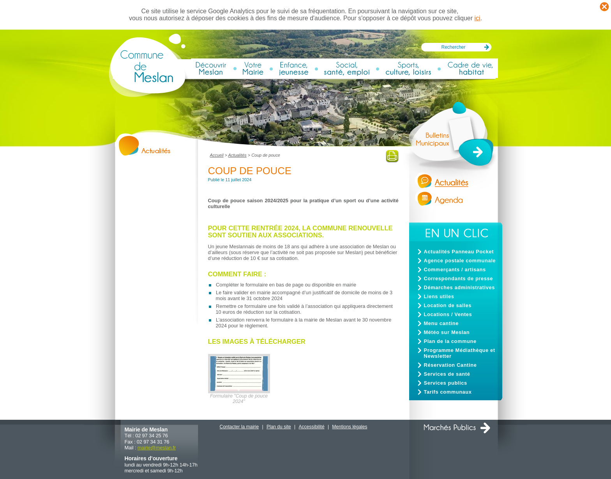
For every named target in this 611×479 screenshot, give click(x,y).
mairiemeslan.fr (157, 448)
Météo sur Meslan (447, 332)
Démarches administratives (459, 287)
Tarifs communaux (448, 392)
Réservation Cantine (450, 365)
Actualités (237, 155)
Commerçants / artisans (455, 269)
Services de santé (447, 374)
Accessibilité (312, 427)
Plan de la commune (450, 341)
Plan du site (279, 427)
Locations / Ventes (448, 314)
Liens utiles (439, 296)
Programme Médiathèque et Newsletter (459, 353)
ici (477, 18)
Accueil (217, 155)
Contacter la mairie (239, 427)
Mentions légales (349, 427)
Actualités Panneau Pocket (459, 252)
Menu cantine (441, 323)
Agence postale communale (460, 260)
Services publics (445, 383)
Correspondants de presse (458, 278)
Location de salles (447, 305)
